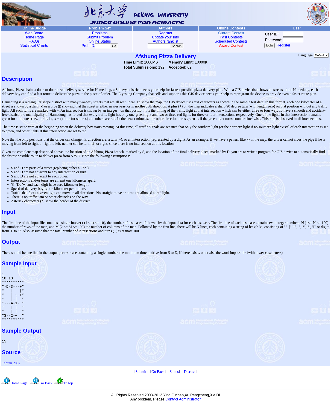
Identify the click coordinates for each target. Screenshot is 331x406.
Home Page (34, 37)
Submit (141, 372)
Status (174, 372)
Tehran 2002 (11, 364)
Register (166, 33)
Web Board (34, 33)
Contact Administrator (183, 400)
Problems (100, 33)
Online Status (100, 41)
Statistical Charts (34, 45)
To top (68, 384)
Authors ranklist (165, 41)
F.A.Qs (34, 41)
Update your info (165, 37)
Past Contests (231, 37)
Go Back (158, 372)
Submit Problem (100, 37)
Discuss (189, 372)
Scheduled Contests (231, 41)
